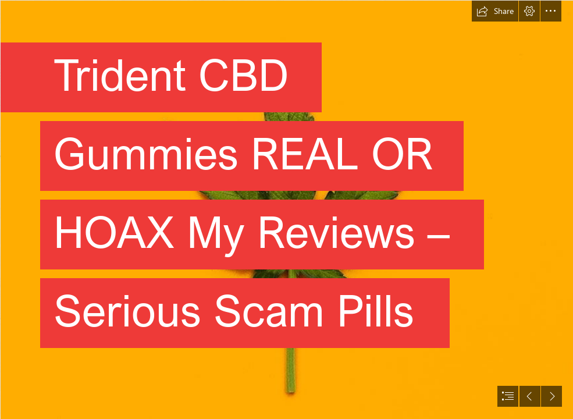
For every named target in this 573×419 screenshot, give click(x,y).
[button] (495, 11)
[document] (286, 209)
